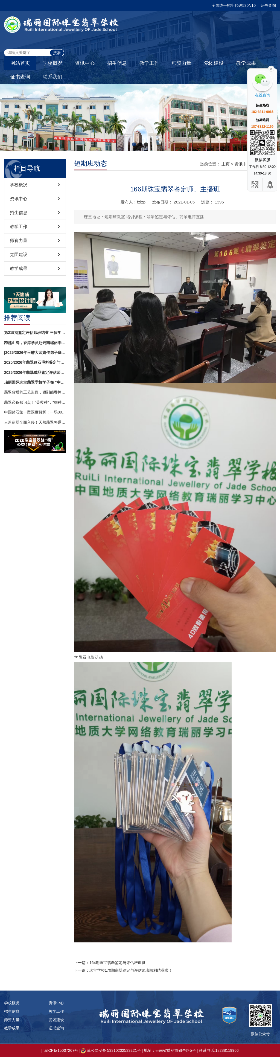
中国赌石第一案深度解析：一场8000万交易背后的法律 (35, 412)
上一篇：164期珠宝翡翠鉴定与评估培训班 (109, 962)
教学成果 (246, 63)
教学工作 (149, 63)
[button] (134, 144)
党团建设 (214, 63)
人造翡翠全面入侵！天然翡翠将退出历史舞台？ (35, 422)
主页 (225, 164)
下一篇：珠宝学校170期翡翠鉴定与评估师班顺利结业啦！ (123, 970)
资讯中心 (85, 63)
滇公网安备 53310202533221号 (114, 1050)
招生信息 (117, 63)
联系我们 (52, 77)
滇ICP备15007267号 (60, 1050)
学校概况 (52, 63)
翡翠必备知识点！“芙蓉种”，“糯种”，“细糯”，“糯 (35, 402)
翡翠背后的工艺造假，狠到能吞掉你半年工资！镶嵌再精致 (35, 392)
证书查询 (268, 5)
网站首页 (20, 63)
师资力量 (181, 63)
